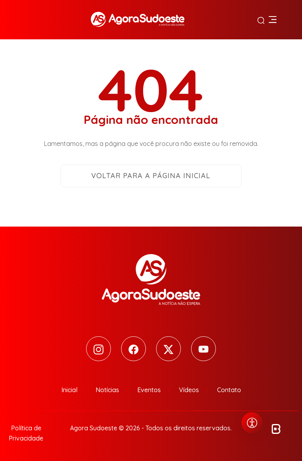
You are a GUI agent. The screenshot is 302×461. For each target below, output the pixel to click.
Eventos (149, 390)
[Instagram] (98, 348)
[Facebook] (133, 348)
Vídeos (189, 390)
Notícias (107, 390)
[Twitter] (168, 348)
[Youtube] (203, 348)
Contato (229, 390)
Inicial (69, 390)
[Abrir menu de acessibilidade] (252, 422)
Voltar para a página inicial (150, 175)
